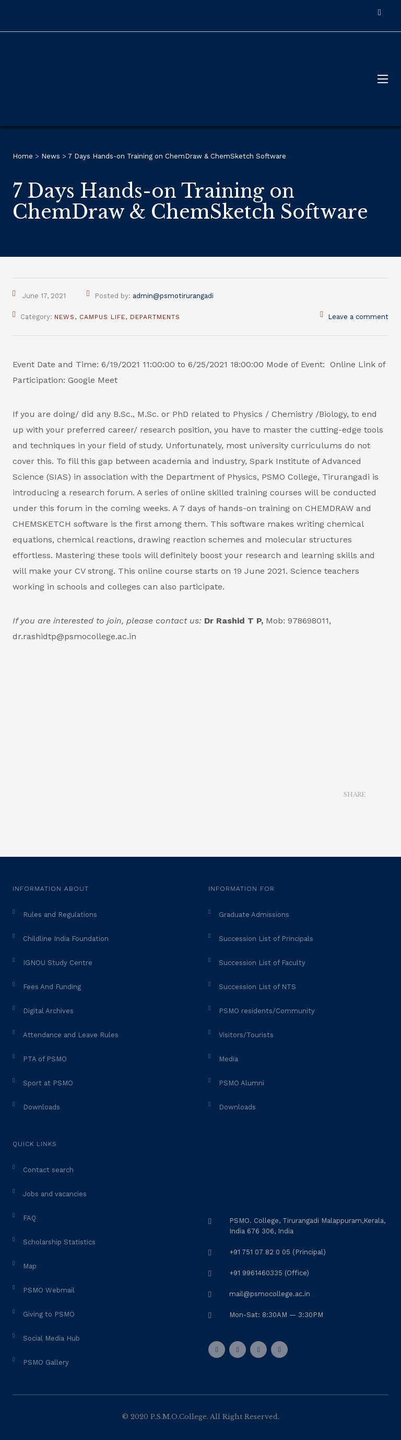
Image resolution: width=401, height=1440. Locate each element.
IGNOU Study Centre (57, 963)
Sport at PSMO (48, 1083)
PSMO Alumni (241, 1083)
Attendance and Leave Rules (71, 1035)
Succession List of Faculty (262, 963)
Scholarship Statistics (59, 1242)
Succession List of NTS (257, 987)
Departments (155, 317)
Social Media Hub (51, 1338)
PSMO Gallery (46, 1362)
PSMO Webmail (49, 1290)
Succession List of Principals (266, 939)
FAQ (29, 1218)
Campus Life (102, 317)
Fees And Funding (52, 987)
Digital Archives (48, 1011)
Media (228, 1059)
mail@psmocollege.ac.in (269, 1294)
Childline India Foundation (66, 939)
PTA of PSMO (45, 1059)
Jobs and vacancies (55, 1194)
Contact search (48, 1170)
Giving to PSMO (49, 1314)
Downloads (41, 1107)
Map (30, 1266)
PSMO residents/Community (267, 1011)
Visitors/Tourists (246, 1035)
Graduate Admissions (254, 915)
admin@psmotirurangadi (173, 296)
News (64, 317)
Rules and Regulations (60, 915)
